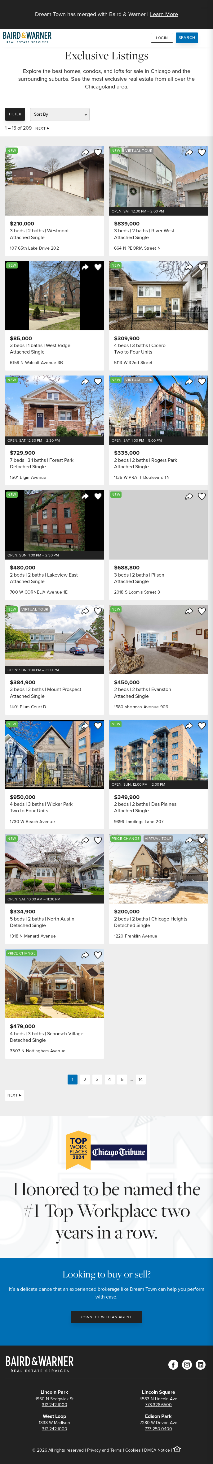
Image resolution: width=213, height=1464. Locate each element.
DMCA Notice (157, 1450)
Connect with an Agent (106, 1317)
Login (162, 38)
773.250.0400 (158, 1429)
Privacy (94, 1450)
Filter (15, 114)
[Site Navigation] (204, 10)
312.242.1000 (54, 1405)
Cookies (133, 1450)
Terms (116, 1450)
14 (141, 1079)
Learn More (164, 14)
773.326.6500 (158, 1405)
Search (187, 38)
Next (40, 128)
